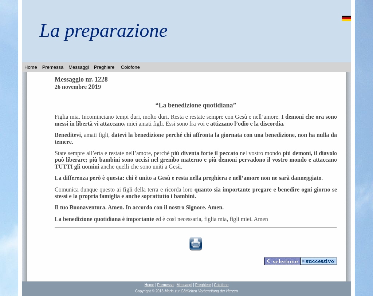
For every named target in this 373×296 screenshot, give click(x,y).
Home (30, 67)
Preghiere (104, 67)
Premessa (53, 67)
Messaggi (78, 67)
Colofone (130, 67)
